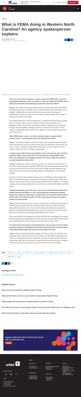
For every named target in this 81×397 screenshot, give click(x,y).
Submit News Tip (33, 368)
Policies (64, 371)
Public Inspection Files (68, 370)
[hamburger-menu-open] (4, 2)
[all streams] (78, 8)
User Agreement (66, 373)
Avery (69, 252)
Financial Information (67, 368)
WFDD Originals (33, 378)
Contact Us (49, 369)
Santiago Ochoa (9, 39)
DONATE (74, 2)
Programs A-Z (32, 377)
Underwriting (49, 378)
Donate (8, 343)
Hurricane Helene (39, 252)
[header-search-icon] (53, 2)
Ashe (18, 256)
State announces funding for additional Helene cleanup (22, 290)
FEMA (19, 252)
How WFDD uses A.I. (68, 374)
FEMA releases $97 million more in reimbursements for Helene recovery (28, 301)
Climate (4, 18)
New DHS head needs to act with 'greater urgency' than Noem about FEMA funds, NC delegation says (38, 307)
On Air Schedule (33, 376)
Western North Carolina (56, 252)
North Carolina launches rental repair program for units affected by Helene (29, 313)
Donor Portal (61, 2)
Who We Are (65, 366)
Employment (65, 369)
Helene (27, 252)
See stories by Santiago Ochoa (12, 275)
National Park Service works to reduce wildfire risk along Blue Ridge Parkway (30, 296)
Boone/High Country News (9, 386)
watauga (10, 256)
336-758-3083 (32, 366)
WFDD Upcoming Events (52, 366)
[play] (4, 8)
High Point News (7, 384)
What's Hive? (49, 368)
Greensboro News (7, 383)
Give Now (48, 380)
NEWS (31, 360)
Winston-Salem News (8, 381)
